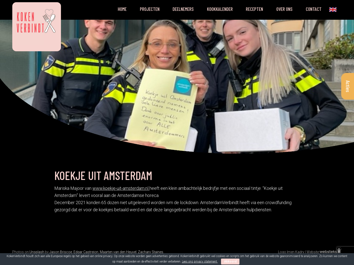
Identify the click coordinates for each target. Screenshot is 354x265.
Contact (314, 9)
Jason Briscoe (60, 252)
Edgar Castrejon (86, 252)
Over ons (284, 9)
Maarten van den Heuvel (118, 252)
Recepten (254, 9)
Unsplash (37, 252)
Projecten (150, 9)
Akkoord (230, 261)
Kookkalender (220, 9)
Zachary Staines (150, 252)
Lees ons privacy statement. (200, 261)
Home (122, 9)
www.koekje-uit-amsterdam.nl (120, 188)
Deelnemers (183, 9)
